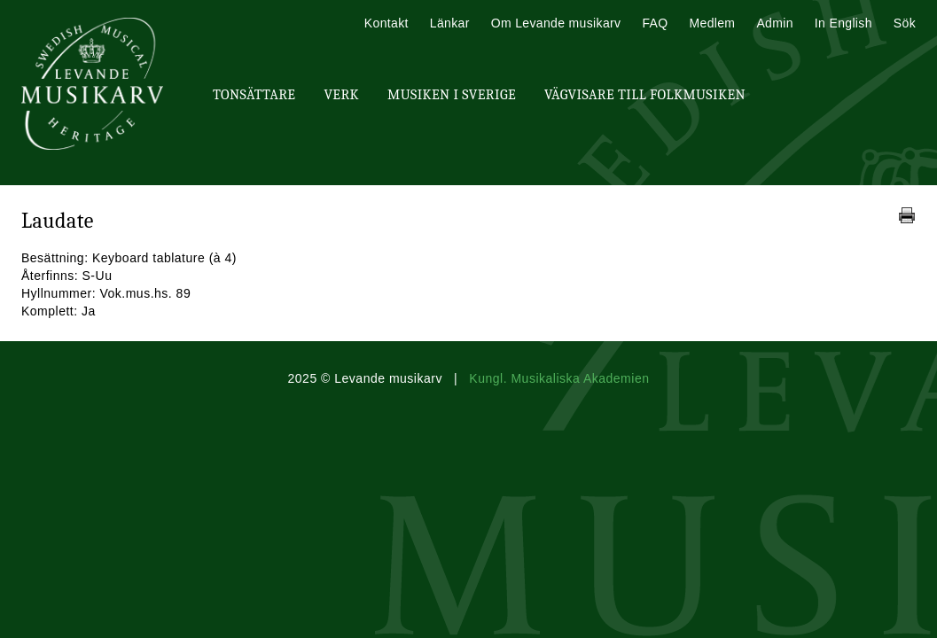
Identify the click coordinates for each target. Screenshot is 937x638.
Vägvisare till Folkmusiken (645, 95)
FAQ (655, 23)
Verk (341, 95)
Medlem (712, 23)
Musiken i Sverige (451, 95)
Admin (774, 23)
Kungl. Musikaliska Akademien (559, 378)
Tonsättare (254, 95)
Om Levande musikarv (556, 23)
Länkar (450, 23)
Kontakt (386, 23)
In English (843, 23)
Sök (905, 23)
